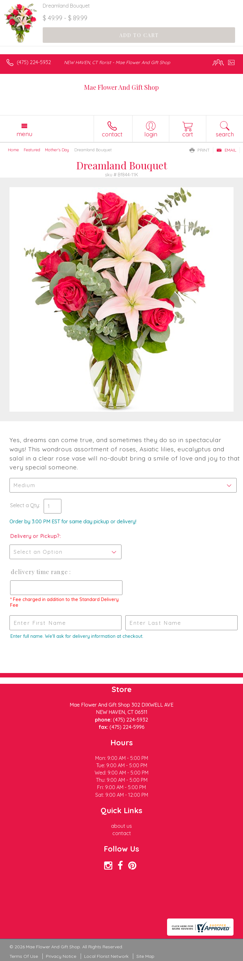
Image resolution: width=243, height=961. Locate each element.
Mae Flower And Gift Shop (121, 87)
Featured (32, 149)
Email (226, 150)
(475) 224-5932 (34, 62)
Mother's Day (57, 149)
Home (13, 149)
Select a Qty (24, 505)
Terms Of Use (23, 956)
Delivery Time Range (39, 572)
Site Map (145, 956)
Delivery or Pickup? (35, 536)
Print (200, 150)
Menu (24, 134)
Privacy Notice (61, 956)
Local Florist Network (106, 956)
